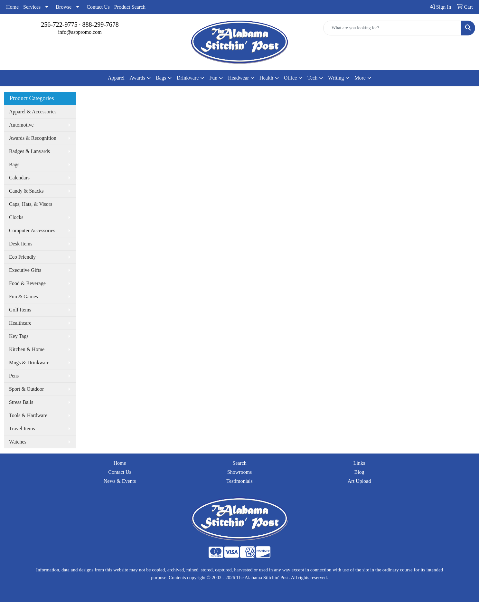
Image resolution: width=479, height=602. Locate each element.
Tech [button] (312, 78)
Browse (63, 7)
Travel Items (22, 428)
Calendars (19, 177)
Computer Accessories (32, 230)
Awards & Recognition (32, 138)
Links (359, 463)
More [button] (360, 78)
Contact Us (98, 7)
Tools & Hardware (28, 415)
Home (12, 7)
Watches (17, 441)
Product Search (130, 7)
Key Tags (18, 336)
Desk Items (20, 243)
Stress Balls (21, 402)
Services (32, 7)
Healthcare (20, 323)
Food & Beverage (27, 283)
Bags (14, 164)
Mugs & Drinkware (29, 362)
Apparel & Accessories (33, 111)
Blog (359, 472)
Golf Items (20, 309)
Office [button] (290, 78)
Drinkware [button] (188, 78)
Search (239, 463)
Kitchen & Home (26, 349)
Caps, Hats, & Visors (30, 204)
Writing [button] (336, 78)
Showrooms (239, 472)
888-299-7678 (100, 24)
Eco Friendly (22, 257)
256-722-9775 (59, 24)
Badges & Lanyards (29, 151)
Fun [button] (213, 78)
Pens (14, 375)
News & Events (120, 481)
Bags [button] (161, 78)
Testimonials (239, 481)
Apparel (116, 78)
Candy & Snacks (26, 191)
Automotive (21, 125)
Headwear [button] (238, 78)
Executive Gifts (25, 270)
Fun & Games (23, 296)
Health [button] (266, 78)
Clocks (16, 217)
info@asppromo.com (79, 32)
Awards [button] (137, 78)
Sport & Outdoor (26, 389)
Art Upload (359, 481)
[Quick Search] (392, 28)
